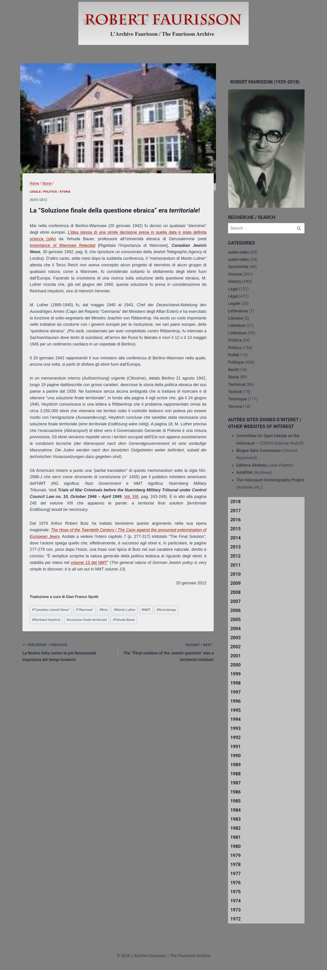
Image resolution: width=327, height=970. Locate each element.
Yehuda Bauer (124, 620)
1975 (235, 891)
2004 (235, 628)
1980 (235, 846)
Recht (233, 369)
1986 (235, 792)
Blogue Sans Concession (258, 450)
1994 (235, 719)
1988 (235, 773)
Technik (235, 391)
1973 (235, 910)
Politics (234, 347)
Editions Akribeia (251, 465)
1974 (235, 901)
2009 (235, 583)
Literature (236, 325)
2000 (235, 665)
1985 (235, 801)
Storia (64, 191)
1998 (235, 683)
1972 (235, 919)
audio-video (238, 259)
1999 (235, 674)
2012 (235, 556)
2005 (235, 619)
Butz (103, 610)
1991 (235, 746)
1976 (235, 882)
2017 (235, 510)
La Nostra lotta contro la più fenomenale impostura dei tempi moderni (68, 652)
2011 (235, 565)
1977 (235, 873)
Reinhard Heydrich (46, 620)
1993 (235, 728)
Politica (50, 191)
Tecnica (235, 406)
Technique (237, 399)
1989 (235, 764)
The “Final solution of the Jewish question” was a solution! (168, 652)
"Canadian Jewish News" (51, 610)
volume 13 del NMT (89, 562)
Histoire (235, 274)
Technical (236, 384)
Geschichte (238, 266)
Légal (233, 296)
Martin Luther (124, 610)
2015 (235, 529)
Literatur (235, 318)
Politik (233, 355)
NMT (146, 610)
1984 (235, 810)
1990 (235, 755)
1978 (235, 864)
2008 (235, 592)
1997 (235, 692)
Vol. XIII (131, 496)
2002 (235, 646)
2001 (235, 656)
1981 (235, 837)
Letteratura (238, 311)
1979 (235, 855)
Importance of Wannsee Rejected (62, 245)
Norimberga (166, 610)
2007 (235, 601)
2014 (235, 538)
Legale (35, 191)
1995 (235, 710)
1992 (235, 737)
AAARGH (244, 472)
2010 (235, 574)
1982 (235, 828)
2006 (235, 610)
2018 (235, 501)
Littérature (237, 333)
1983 (235, 819)
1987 (235, 783)
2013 (235, 547)
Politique (236, 362)
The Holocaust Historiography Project (270, 480)
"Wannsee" (84, 610)
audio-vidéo (238, 252)
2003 (235, 637)
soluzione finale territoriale (87, 620)
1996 (235, 701)
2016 (235, 519)
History (234, 281)
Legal (233, 289)
